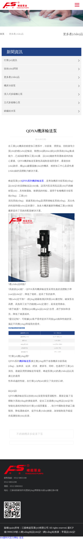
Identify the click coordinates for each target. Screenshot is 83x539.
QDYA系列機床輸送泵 (32, 181)
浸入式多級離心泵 (13, 94)
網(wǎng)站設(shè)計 (31, 532)
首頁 (2, 34)
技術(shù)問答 (11, 68)
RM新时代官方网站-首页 (12, 537)
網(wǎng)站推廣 (51, 532)
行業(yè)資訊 (10, 60)
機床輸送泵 (25, 361)
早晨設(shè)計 (68, 532)
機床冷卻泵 (10, 85)
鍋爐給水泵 (10, 111)
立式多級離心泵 (12, 102)
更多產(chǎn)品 (12, 77)
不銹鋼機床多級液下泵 (29, 433)
